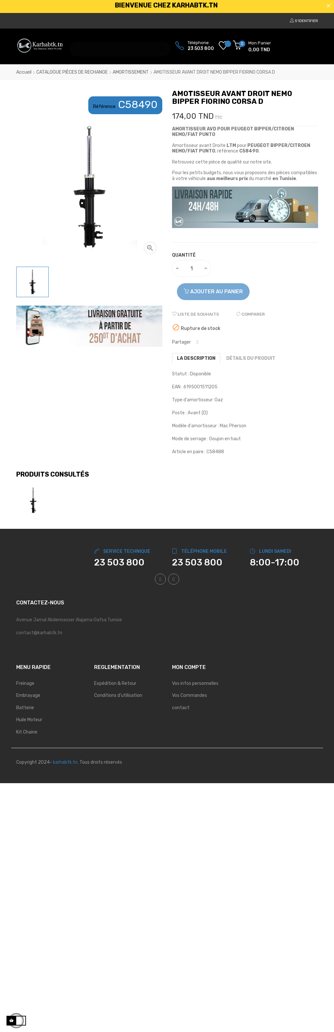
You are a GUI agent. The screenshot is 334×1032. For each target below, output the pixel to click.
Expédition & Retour (115, 683)
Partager (198, 342)
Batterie (25, 707)
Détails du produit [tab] (250, 358)
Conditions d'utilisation (118, 695)
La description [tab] (196, 358)
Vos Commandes (189, 695)
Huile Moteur (29, 719)
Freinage (25, 683)
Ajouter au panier (213, 291)
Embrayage (28, 695)
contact (181, 707)
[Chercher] (120, 46)
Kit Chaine (26, 732)
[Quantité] (192, 268)
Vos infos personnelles (195, 683)
